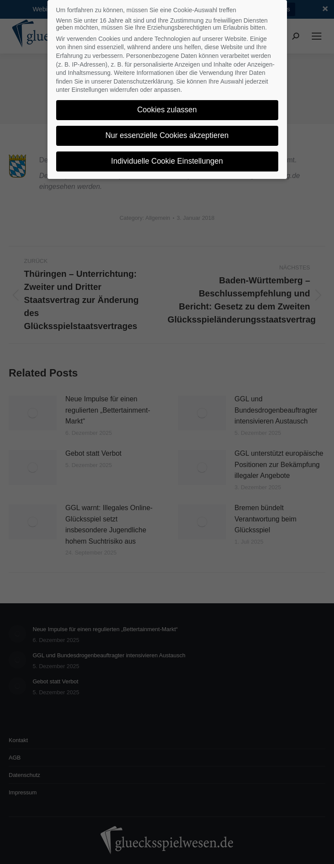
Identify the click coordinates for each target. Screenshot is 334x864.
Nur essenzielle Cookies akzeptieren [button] (167, 132)
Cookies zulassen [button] (167, 106)
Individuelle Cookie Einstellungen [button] (167, 157)
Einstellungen (89, 86)
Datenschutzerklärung (143, 77)
